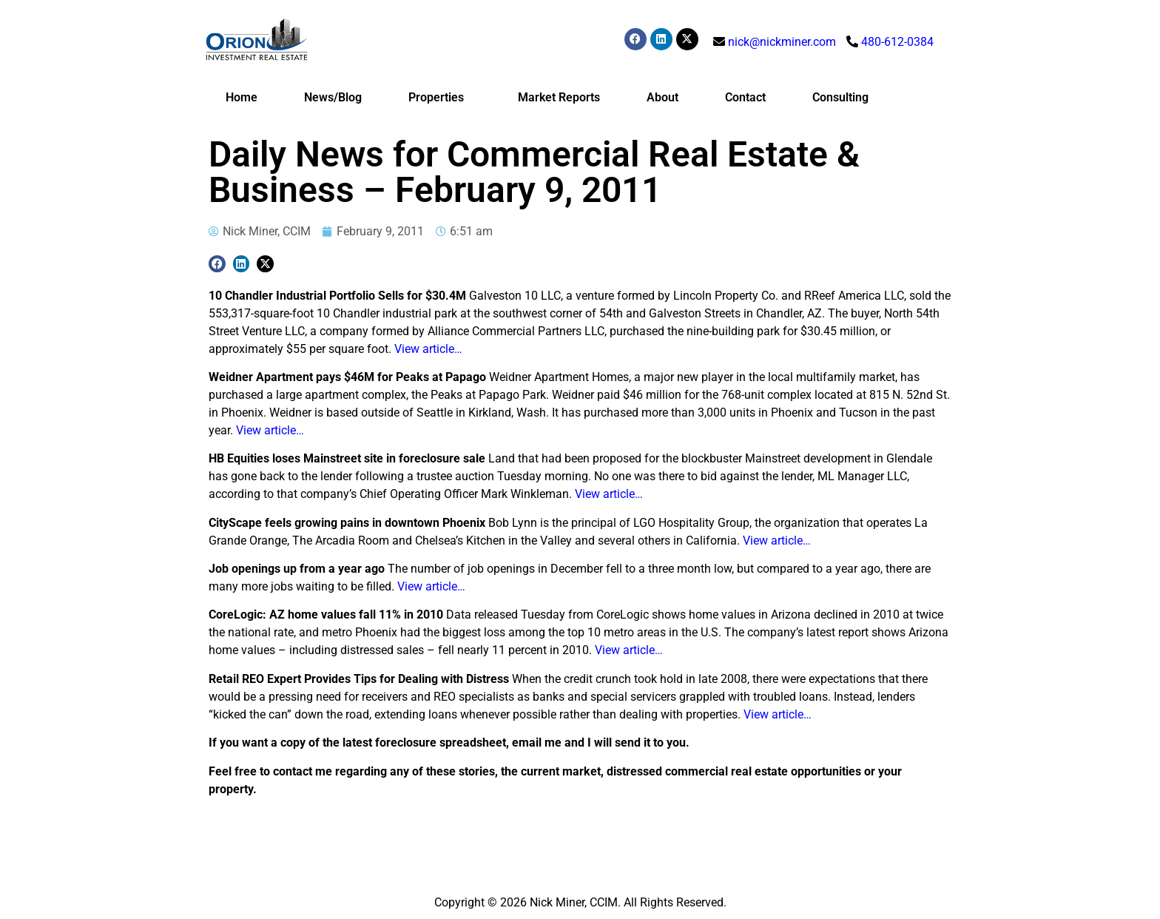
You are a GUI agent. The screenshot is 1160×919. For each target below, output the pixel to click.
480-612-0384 (897, 42)
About (662, 97)
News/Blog (333, 97)
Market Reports (559, 97)
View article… (428, 349)
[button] (217, 263)
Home (241, 97)
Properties (439, 97)
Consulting (840, 97)
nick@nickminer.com (782, 42)
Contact (745, 97)
